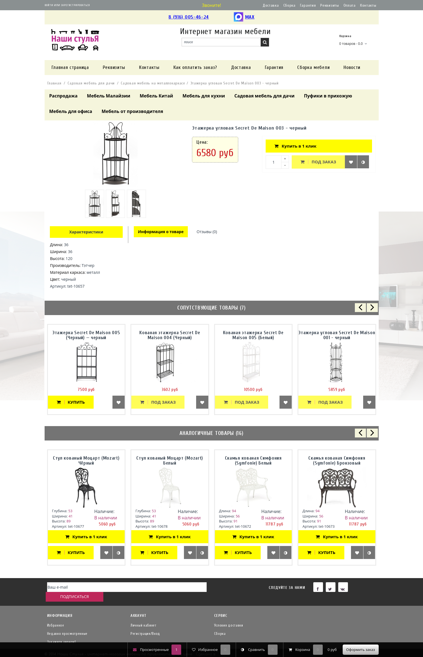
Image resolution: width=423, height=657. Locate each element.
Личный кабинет (143, 616)
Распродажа (63, 96)
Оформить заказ (360, 649)
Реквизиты (329, 5)
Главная (54, 83)
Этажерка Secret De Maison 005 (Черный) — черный (86, 335)
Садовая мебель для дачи (91, 83)
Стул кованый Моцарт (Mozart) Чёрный (86, 460)
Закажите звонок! (61, 633)
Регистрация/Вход (145, 625)
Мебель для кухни (204, 96)
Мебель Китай (156, 96)
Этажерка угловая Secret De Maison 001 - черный (336, 335)
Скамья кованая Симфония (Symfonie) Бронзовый (336, 460)
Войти (49, 5)
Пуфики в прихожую (328, 96)
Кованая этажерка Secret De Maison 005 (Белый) (253, 335)
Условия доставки (228, 616)
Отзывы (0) (208, 232)
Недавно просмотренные (67, 625)
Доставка (271, 5)
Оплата (349, 5)
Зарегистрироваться (75, 5)
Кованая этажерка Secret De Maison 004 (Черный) (169, 335)
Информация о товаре (161, 232)
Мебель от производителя (132, 111)
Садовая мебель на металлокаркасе (153, 83)
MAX (244, 17)
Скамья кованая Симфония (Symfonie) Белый (253, 460)
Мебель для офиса (70, 111)
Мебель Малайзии (108, 96)
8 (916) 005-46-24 (188, 17)
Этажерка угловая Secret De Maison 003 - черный (235, 83)
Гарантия (308, 5)
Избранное (55, 616)
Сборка (289, 5)
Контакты (368, 5)
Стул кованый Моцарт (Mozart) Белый (169, 460)
